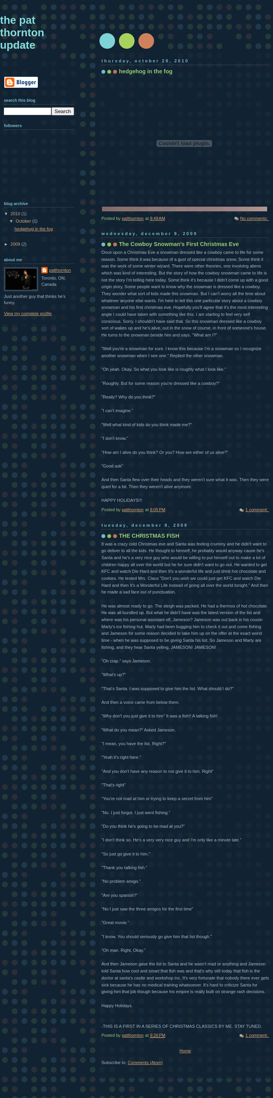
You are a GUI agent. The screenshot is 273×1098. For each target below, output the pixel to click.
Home (185, 1050)
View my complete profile (28, 313)
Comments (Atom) (145, 1062)
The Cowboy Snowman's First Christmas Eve (179, 244)
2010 (16, 213)
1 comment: (257, 509)
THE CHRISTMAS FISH (149, 536)
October (24, 221)
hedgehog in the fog (145, 71)
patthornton (60, 270)
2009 (16, 244)
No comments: (254, 218)
